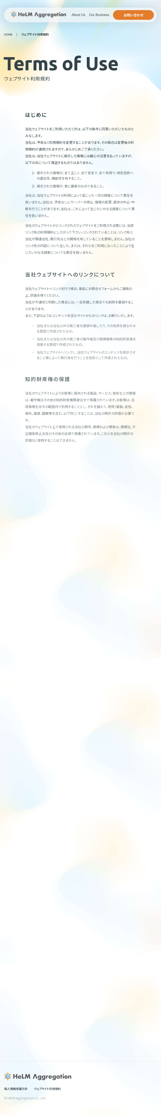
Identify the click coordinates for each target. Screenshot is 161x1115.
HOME (8, 34)
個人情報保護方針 (16, 1089)
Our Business (99, 15)
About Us (78, 15)
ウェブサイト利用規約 (47, 1089)
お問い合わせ (133, 14)
